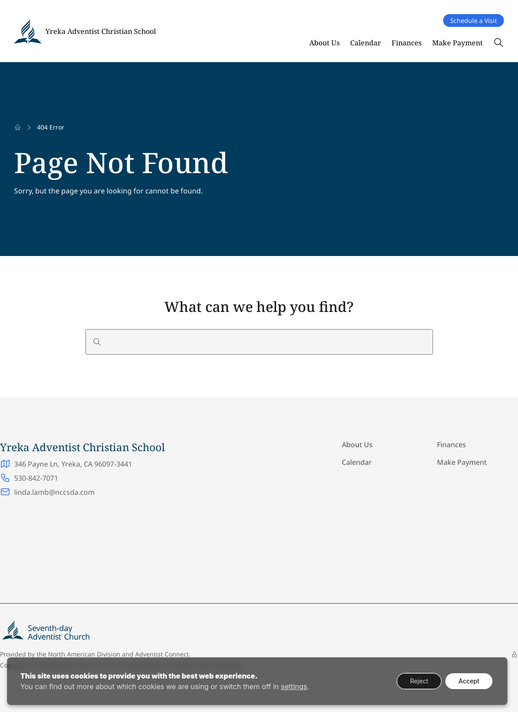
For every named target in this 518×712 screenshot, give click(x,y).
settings (294, 686)
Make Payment (457, 43)
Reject (419, 681)
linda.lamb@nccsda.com (54, 492)
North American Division (84, 654)
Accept (469, 681)
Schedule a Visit (473, 20)
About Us (324, 43)
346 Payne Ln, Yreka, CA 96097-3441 (73, 464)
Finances (407, 43)
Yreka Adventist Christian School (100, 31)
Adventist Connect (162, 654)
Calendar (365, 43)
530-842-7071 (36, 478)
